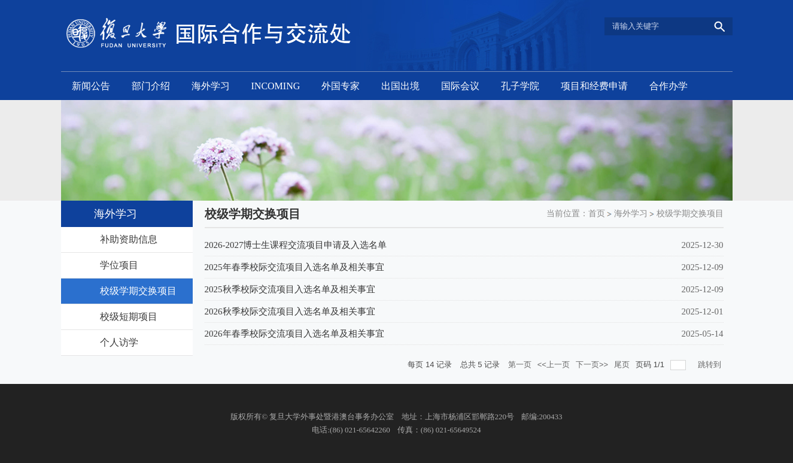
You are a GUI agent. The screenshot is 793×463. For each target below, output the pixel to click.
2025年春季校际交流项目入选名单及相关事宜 (294, 267)
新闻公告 (91, 86)
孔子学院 (520, 86)
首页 (596, 213)
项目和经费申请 (594, 86)
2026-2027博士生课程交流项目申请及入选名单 (296, 245)
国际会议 (460, 86)
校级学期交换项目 (690, 213)
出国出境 (400, 86)
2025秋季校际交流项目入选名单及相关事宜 (290, 289)
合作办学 (668, 86)
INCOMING (275, 86)
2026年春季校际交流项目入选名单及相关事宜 (294, 333)
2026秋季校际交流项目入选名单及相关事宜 (290, 311)
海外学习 (211, 86)
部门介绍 (151, 86)
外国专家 (340, 86)
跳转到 (711, 364)
